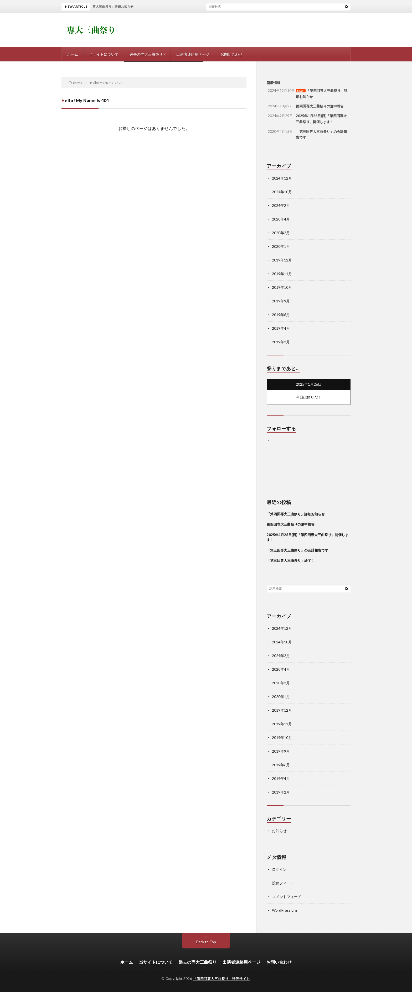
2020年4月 (281, 219)
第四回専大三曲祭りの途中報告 (291, 524)
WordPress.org (284, 910)
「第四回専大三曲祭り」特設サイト (221, 979)
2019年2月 (281, 342)
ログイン (279, 869)
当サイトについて (104, 54)
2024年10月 (282, 192)
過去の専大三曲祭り (146, 54)
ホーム (72, 54)
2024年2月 (281, 205)
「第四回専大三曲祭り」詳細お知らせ (296, 514)
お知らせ (279, 830)
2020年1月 (281, 246)
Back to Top (206, 941)
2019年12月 (282, 260)
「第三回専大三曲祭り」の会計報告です (297, 550)
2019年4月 (281, 328)
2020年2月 (281, 232)
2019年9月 (281, 301)
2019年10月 (282, 287)
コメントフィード (286, 896)
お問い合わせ (231, 54)
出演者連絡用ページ (192, 54)
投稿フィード (283, 883)
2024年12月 (282, 178)
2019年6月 (281, 314)
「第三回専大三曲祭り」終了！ (291, 560)
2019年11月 (282, 273)
